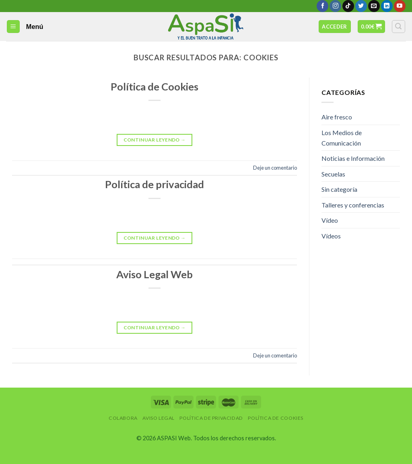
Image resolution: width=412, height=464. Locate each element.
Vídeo (329, 220)
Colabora (123, 418)
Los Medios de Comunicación (341, 138)
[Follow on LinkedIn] (387, 6)
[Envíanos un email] (374, 6)
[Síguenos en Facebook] (322, 6)
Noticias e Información (353, 158)
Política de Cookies (154, 86)
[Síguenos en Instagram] (335, 6)
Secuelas (333, 174)
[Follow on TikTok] (348, 6)
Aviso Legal (158, 418)
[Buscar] (399, 26)
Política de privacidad (154, 184)
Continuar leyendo (155, 140)
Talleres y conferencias (352, 205)
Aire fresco (336, 117)
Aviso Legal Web (154, 274)
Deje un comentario (275, 167)
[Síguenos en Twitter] (361, 6)
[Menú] (13, 26)
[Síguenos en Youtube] (400, 6)
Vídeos (331, 236)
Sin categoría (339, 189)
